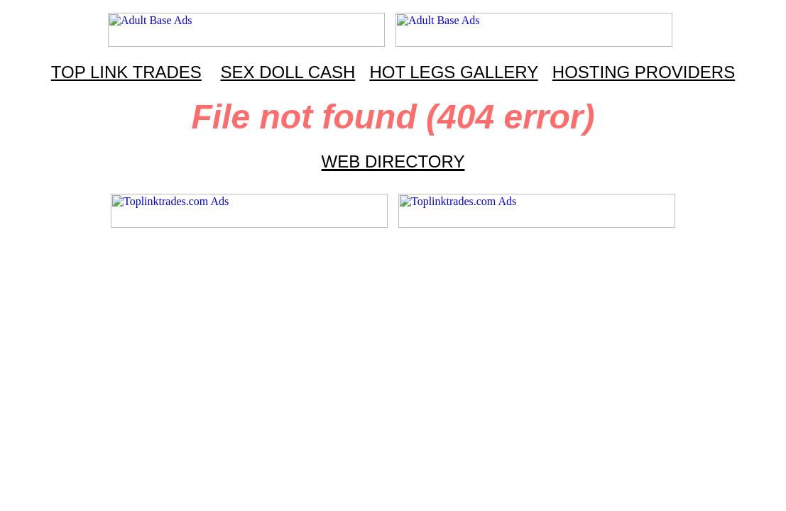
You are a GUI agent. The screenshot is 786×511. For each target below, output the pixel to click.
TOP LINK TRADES (126, 72)
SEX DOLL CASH (288, 72)
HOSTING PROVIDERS (643, 72)
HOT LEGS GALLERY (453, 72)
